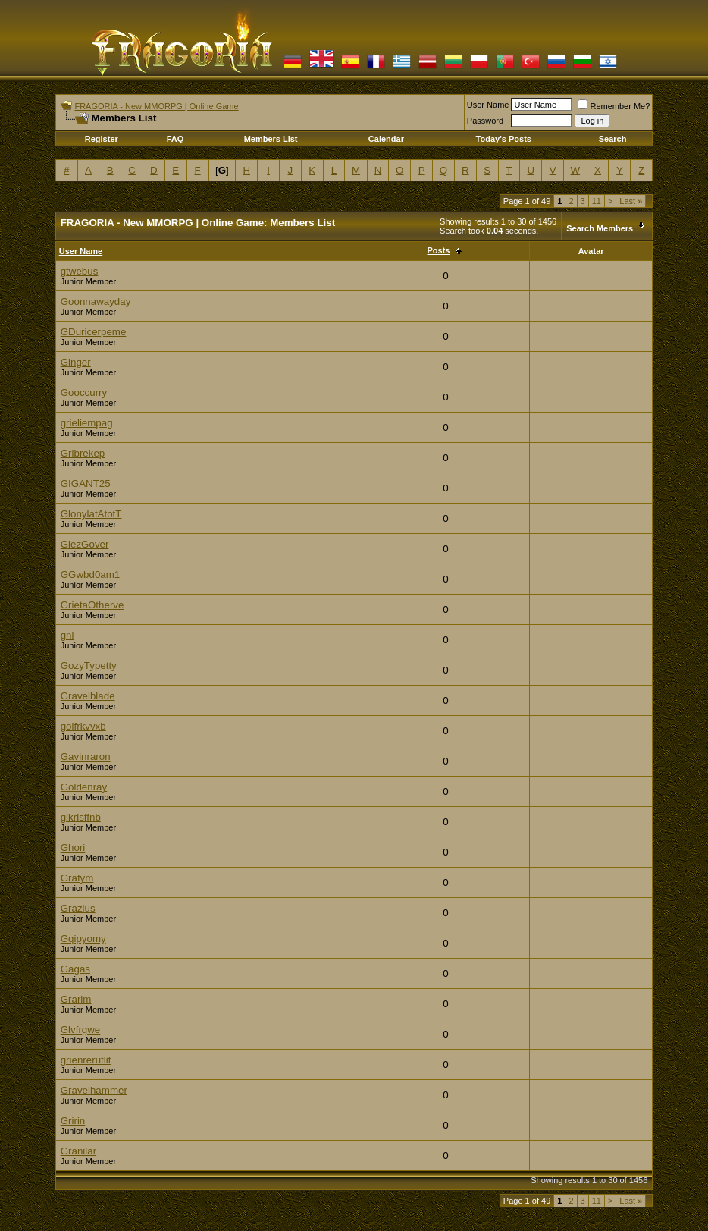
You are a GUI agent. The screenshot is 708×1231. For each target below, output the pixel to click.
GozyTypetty (89, 665)
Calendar (386, 138)
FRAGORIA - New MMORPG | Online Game (156, 106)
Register (101, 138)
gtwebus (80, 271)
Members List (271, 138)
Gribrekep (83, 453)
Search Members (599, 228)
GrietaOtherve (92, 605)
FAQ (175, 138)
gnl (67, 635)
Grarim (76, 999)
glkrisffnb (81, 817)
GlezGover (85, 544)
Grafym (77, 878)
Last (630, 201)
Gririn (73, 1120)
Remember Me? (614, 106)
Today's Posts (503, 138)
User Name (488, 104)
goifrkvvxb (83, 726)
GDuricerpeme (94, 332)
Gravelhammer (94, 1090)
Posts (439, 250)
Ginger (76, 362)
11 (596, 201)
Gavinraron (86, 756)
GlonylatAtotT (91, 514)
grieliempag (87, 423)
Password (485, 120)
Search (613, 138)
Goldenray (84, 787)
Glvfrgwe (81, 1029)
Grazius (78, 908)
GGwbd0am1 (91, 574)
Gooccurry (84, 392)
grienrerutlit (86, 1060)
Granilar (78, 1151)
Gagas (75, 969)
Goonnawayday (96, 301)
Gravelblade (88, 696)
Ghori (73, 847)
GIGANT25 (86, 483)
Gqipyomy (83, 938)
